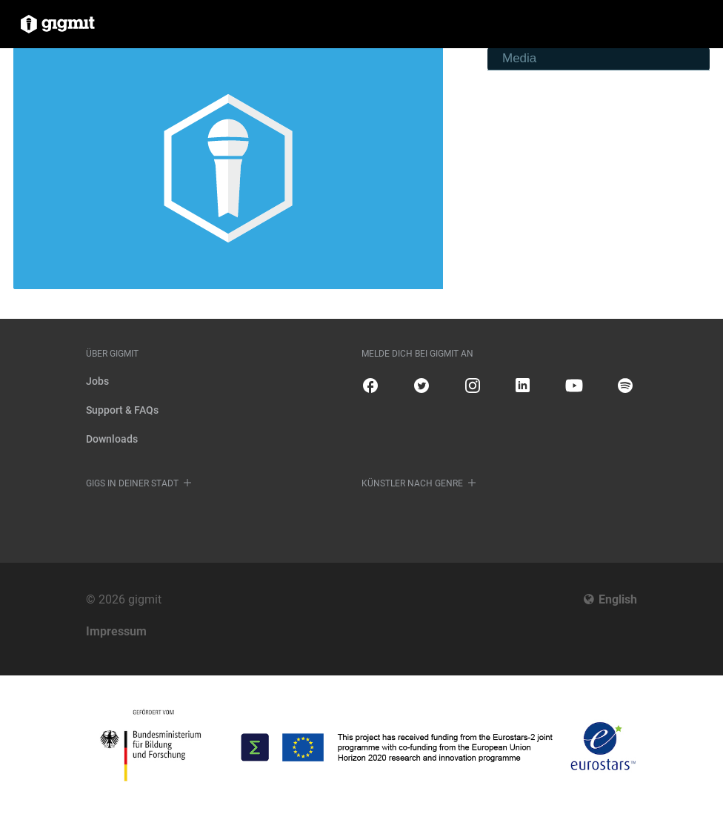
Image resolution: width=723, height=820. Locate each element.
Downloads (112, 439)
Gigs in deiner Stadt (132, 483)
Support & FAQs (122, 410)
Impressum (116, 631)
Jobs (97, 381)
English (618, 599)
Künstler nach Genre (412, 483)
